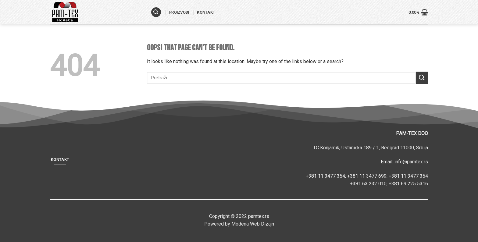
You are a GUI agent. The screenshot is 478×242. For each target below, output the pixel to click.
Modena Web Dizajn (252, 224)
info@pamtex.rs (411, 162)
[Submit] (422, 78)
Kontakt (206, 12)
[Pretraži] (156, 12)
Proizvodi (179, 12)
